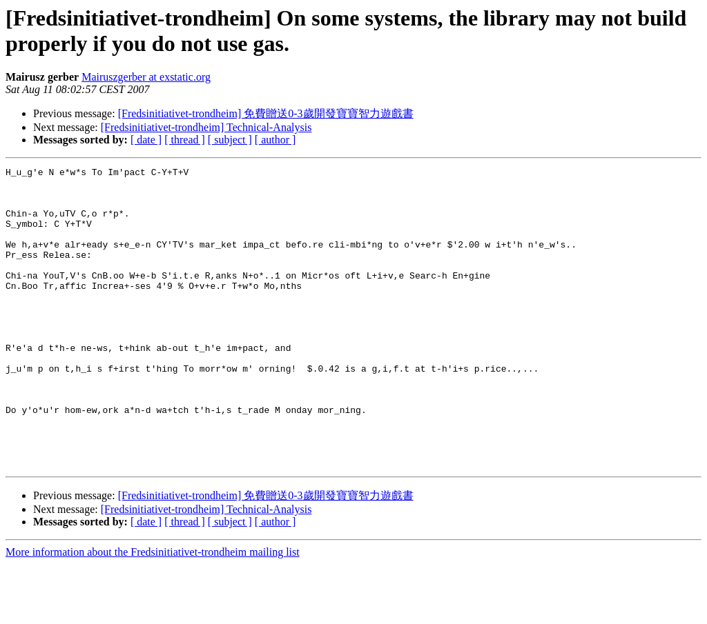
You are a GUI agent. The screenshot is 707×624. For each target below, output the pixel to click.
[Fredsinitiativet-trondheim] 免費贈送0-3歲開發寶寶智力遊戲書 (266, 113)
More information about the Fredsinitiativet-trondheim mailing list (153, 612)
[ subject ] (230, 139)
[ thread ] (184, 139)
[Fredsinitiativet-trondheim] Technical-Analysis (206, 127)
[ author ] (275, 139)
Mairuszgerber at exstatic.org (146, 77)
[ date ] (146, 139)
